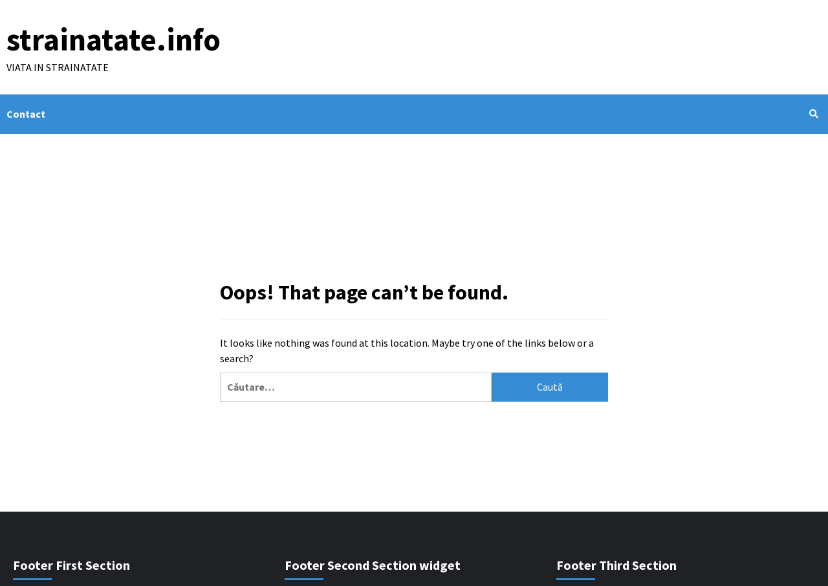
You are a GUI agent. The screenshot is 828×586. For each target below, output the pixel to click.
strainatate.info (113, 39)
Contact (25, 113)
